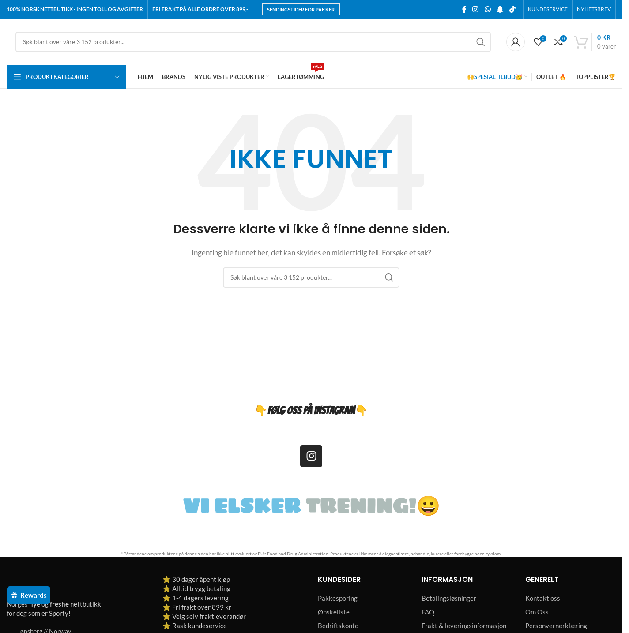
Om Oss (537, 612)
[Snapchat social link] (499, 9)
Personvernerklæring (556, 625)
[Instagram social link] (476, 9)
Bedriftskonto (338, 625)
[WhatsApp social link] (487, 9)
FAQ (428, 612)
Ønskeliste (334, 612)
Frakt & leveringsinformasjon (464, 625)
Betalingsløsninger (449, 598)
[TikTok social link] (513, 9)
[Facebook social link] (464, 9)
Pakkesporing (338, 598)
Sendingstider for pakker (301, 9)
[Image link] (57, 584)
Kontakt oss (542, 598)
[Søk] (253, 42)
